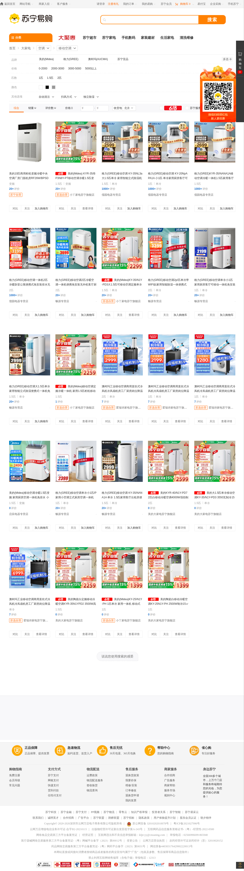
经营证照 (87, 835)
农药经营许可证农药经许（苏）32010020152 (196, 840)
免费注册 (14, 775)
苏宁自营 (15, 194)
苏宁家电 (109, 38)
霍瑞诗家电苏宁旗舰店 (129, 407)
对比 (15, 208)
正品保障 (31, 748)
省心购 (206, 748)
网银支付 (53, 780)
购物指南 (15, 769)
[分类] (30, 37)
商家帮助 (169, 785)
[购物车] (184, 4)
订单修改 (130, 790)
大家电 (26, 48)
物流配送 (93, 769)
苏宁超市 (89, 38)
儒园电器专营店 (111, 194)
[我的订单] (130, 4)
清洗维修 (186, 38)
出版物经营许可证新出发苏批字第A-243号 (117, 829)
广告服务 (169, 780)
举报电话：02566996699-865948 (189, 835)
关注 (27, 208)
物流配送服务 (95, 780)
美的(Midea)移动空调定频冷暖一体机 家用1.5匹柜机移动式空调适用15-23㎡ (75, 391)
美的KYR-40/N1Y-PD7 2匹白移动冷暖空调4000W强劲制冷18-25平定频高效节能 (168, 497)
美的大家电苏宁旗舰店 (161, 514)
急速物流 (73, 748)
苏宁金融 (66, 812)
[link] (16, 108)
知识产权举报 (139, 812)
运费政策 (92, 775)
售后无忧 (116, 748)
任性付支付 (55, 795)
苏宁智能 (175, 812)
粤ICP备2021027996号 (187, 823)
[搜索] (152, 20)
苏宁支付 (53, 775)
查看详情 (87, 208)
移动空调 (65, 48)
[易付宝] (201, 4)
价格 (14, 68)
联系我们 (38, 817)
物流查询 (92, 790)
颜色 (14, 87)
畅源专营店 (62, 301)
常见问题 (14, 785)
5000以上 (91, 68)
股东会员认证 (188, 817)
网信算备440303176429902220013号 (171, 846)
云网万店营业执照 (154, 840)
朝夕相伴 (205, 817)
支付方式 (54, 769)
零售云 (123, 812)
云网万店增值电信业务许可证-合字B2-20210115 (58, 829)
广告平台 (83, 817)
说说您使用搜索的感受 (117, 656)
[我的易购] (149, 4)
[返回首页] (9, 4)
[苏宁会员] (166, 4)
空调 (41, 48)
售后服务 (131, 769)
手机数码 (128, 38)
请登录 (101, 3)
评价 (14, 188)
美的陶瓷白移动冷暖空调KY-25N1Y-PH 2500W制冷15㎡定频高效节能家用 (168, 604)
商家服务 (170, 769)
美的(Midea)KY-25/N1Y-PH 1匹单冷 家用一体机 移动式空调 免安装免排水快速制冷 (122, 604)
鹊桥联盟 (113, 817)
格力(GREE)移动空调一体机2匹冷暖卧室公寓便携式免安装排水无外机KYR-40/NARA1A (29, 284)
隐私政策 (144, 817)
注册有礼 (113, 3)
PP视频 (95, 812)
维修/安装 (131, 785)
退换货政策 (132, 775)
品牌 (14, 59)
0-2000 (43, 68)
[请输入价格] (87, 108)
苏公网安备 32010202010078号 (148, 823)
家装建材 (148, 38)
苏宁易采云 (192, 812)
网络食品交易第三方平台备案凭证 (56, 835)
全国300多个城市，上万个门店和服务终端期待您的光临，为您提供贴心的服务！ (212, 786)
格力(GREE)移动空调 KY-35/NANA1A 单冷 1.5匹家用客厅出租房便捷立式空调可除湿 (122, 497)
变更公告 (132, 840)
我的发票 (130, 800)
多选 (227, 59)
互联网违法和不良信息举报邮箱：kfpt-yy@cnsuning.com (131, 835)
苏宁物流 (109, 812)
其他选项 (16, 96)
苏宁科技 (50, 812)
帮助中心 (163, 748)
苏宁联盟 (98, 817)
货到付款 (53, 790)
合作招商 (169, 775)
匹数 (14, 77)
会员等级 (14, 780)
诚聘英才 (53, 817)
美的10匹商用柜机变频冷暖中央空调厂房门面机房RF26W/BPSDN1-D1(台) (29, 178)
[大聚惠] (67, 37)
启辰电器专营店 (18, 514)
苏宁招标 (128, 817)
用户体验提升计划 (165, 817)
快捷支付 (53, 785)
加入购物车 (41, 208)
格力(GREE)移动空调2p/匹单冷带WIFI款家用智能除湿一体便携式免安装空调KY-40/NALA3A (168, 284)
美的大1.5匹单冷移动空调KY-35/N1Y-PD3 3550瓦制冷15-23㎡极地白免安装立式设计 (214, 497)
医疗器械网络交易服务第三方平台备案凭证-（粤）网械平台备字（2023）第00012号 (71, 840)
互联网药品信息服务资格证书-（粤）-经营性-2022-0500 (181, 829)
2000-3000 (57, 68)
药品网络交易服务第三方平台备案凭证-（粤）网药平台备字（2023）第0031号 (98, 846)
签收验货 (92, 785)
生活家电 (167, 38)
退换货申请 (132, 795)
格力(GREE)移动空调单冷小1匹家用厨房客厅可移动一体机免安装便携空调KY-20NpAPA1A (214, 284)
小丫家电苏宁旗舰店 (82, 194)
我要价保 (130, 780)
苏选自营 (62, 194)
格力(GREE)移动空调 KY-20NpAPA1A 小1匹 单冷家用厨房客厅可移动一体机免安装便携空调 (168, 178)
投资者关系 (159, 812)
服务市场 (169, 790)
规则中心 (169, 795)
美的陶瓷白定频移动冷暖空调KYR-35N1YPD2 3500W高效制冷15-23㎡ (75, 604)
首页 (12, 48)
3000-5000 (74, 68)
